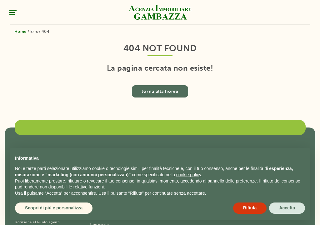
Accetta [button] (287, 207)
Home (20, 31)
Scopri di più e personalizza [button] (53, 207)
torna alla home (160, 91)
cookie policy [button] (188, 174)
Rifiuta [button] (250, 207)
